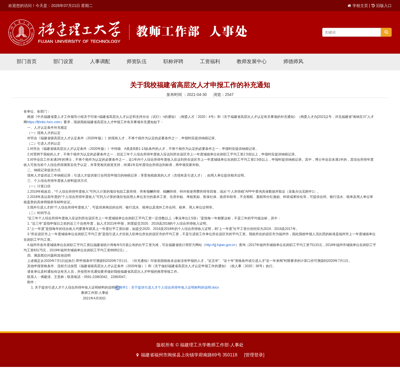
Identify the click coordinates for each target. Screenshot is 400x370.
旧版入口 (384, 5)
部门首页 (27, 61)
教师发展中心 (252, 61)
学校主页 (360, 5)
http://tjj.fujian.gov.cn (220, 245)
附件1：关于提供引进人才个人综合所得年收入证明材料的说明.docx (169, 287)
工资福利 (210, 61)
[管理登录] (254, 354)
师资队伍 (137, 61)
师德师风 (293, 61)
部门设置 (63, 61)
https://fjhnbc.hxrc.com (43, 122)
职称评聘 (173, 61)
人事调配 (100, 61)
